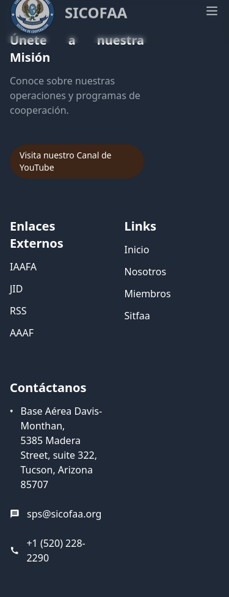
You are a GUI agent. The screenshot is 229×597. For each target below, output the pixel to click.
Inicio (137, 249)
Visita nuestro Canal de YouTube (65, 161)
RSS (18, 310)
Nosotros (146, 271)
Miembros (148, 293)
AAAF (22, 332)
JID (16, 288)
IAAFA (23, 266)
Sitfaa (137, 315)
